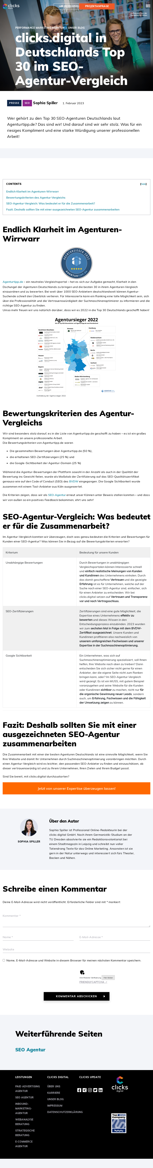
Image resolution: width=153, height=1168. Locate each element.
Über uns (53, 1086)
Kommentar (12, 915)
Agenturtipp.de (13, 281)
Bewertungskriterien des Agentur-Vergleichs (35, 197)
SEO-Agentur (57, 495)
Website (8, 949)
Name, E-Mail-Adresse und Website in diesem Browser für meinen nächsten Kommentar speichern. (73, 960)
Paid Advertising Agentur (27, 1089)
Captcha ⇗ (93, 982)
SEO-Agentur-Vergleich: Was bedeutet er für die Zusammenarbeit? (50, 203)
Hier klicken (108, 978)
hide (143, 184)
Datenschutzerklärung (65, 1112)
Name (8, 937)
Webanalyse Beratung (24, 1122)
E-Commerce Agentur (24, 1144)
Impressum (54, 1105)
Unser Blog (55, 1099)
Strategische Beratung (25, 1133)
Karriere (53, 1092)
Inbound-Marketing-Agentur (23, 1108)
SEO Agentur (30, 1050)
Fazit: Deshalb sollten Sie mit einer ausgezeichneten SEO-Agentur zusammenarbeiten (62, 209)
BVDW (73, 481)
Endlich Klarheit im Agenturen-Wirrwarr (32, 191)
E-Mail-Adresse (91, 937)
